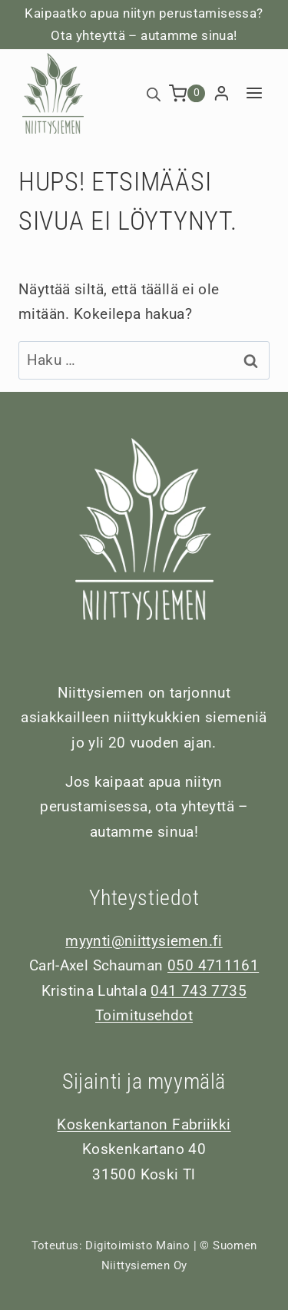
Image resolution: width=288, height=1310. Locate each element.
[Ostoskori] (187, 93)
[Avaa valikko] (254, 93)
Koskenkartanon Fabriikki (143, 1124)
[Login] (221, 93)
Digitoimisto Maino (137, 1245)
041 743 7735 (199, 991)
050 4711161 (213, 965)
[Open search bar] (153, 93)
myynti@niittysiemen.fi (143, 941)
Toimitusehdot (144, 1015)
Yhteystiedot (144, 897)
